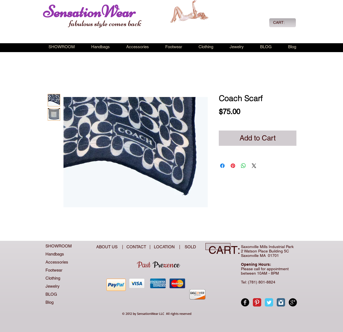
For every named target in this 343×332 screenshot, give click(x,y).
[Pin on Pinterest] (233, 165)
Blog (49, 302)
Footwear (53, 270)
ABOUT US (107, 246)
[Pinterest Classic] (257, 302)
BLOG (51, 294)
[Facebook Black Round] (245, 302)
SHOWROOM (58, 246)
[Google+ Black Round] (293, 302)
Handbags (54, 254)
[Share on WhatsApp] (243, 165)
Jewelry (52, 286)
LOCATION (165, 246)
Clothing (52, 278)
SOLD (189, 246)
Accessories (56, 262)
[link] (282, 22)
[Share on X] (254, 165)
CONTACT (137, 246)
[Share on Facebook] (222, 165)
